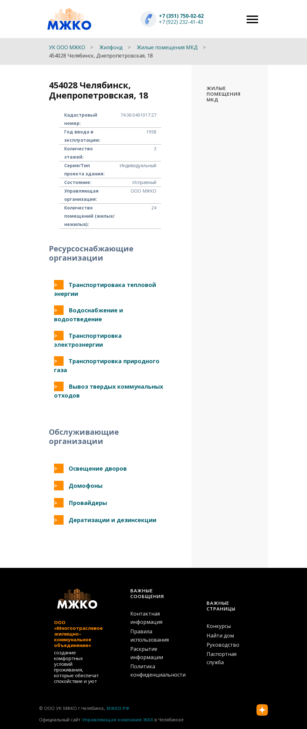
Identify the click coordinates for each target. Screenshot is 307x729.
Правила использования (149, 635)
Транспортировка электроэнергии (88, 340)
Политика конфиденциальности (153, 670)
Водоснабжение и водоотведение (88, 314)
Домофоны (86, 485)
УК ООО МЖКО (67, 47)
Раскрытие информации (146, 653)
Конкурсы (219, 626)
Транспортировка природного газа (107, 365)
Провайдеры (88, 503)
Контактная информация (146, 617)
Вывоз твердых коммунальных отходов (108, 391)
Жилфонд (111, 47)
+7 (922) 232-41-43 (181, 21)
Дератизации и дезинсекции (112, 520)
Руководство (223, 644)
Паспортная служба (221, 658)
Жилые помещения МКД (167, 47)
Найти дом (220, 635)
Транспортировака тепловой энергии (105, 289)
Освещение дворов (98, 468)
